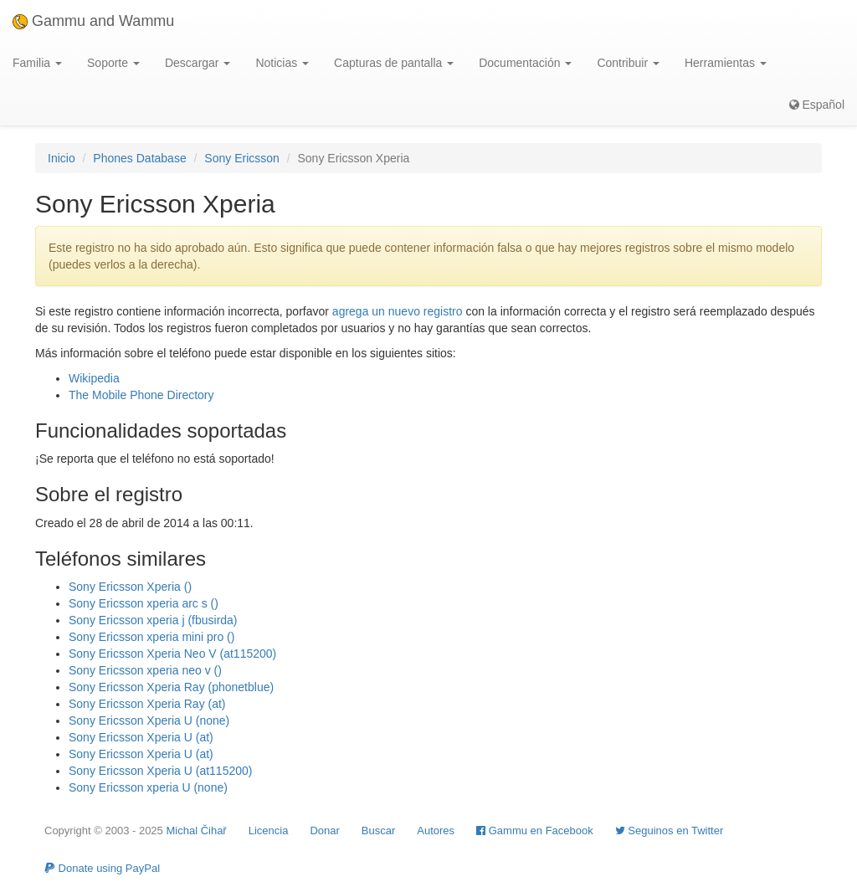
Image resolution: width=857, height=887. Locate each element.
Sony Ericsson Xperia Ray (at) (147, 703)
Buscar (378, 830)
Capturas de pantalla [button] (394, 62)
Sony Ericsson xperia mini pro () (151, 636)
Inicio (61, 158)
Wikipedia (94, 378)
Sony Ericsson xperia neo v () (145, 670)
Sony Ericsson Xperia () (130, 586)
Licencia (269, 830)
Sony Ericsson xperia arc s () (143, 603)
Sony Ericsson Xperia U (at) (141, 737)
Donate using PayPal (102, 868)
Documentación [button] (525, 62)
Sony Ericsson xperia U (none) (148, 787)
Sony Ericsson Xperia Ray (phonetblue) (171, 687)
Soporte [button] (113, 62)
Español (816, 104)
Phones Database (139, 158)
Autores (435, 830)
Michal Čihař (196, 830)
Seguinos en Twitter (669, 830)
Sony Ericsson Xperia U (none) (149, 720)
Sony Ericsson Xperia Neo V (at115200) (172, 653)
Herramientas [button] (726, 62)
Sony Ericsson (241, 158)
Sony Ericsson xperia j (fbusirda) (153, 620)
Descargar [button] (197, 62)
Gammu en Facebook (534, 830)
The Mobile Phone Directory (141, 395)
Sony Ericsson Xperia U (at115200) (160, 770)
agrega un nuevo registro (397, 311)
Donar (324, 830)
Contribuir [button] (628, 62)
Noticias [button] (282, 62)
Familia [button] (37, 62)
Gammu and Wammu (93, 21)
